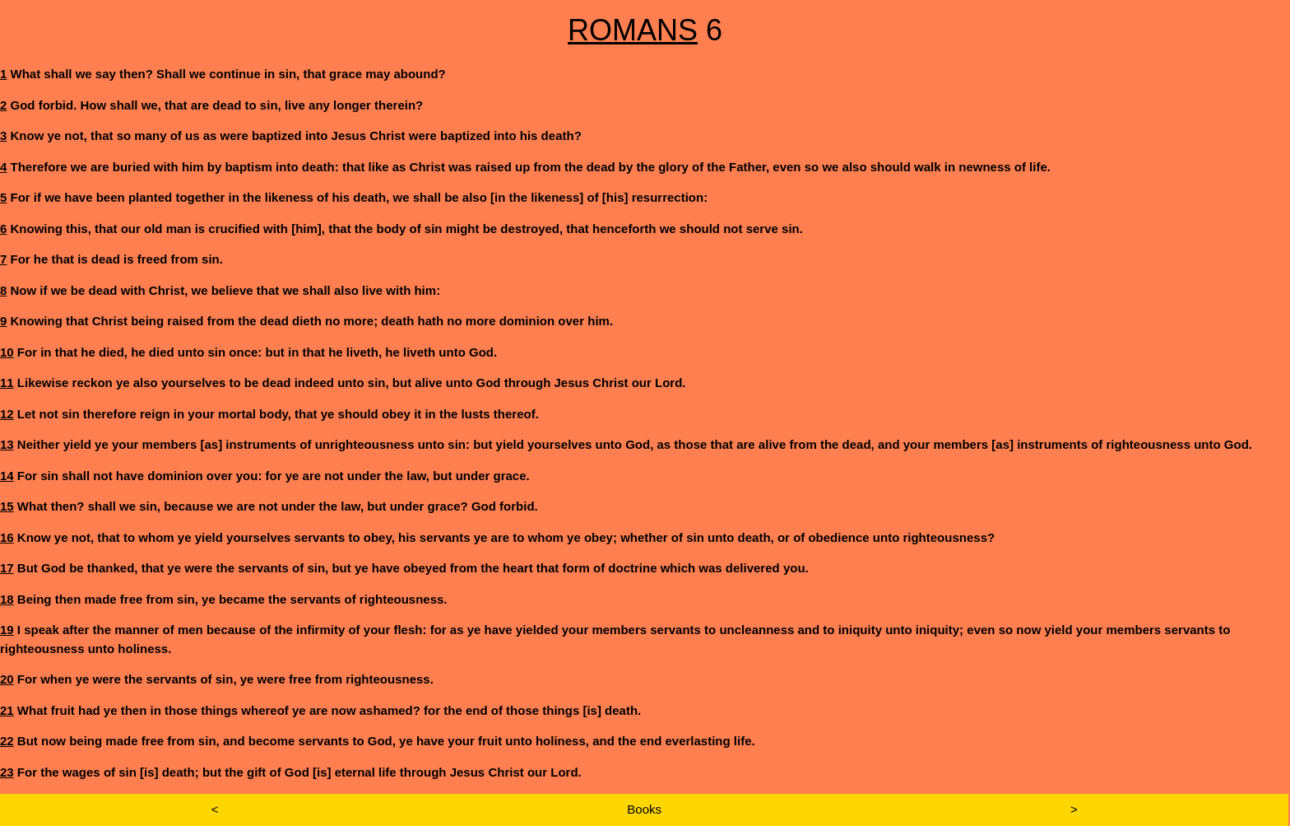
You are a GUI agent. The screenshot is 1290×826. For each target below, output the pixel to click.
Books (644, 809)
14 (7, 476)
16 (7, 537)
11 (7, 383)
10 (7, 352)
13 (7, 444)
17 (7, 568)
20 (7, 679)
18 (7, 599)
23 (7, 772)
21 (7, 710)
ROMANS (633, 30)
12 (7, 414)
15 (7, 506)
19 (7, 630)
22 (7, 741)
